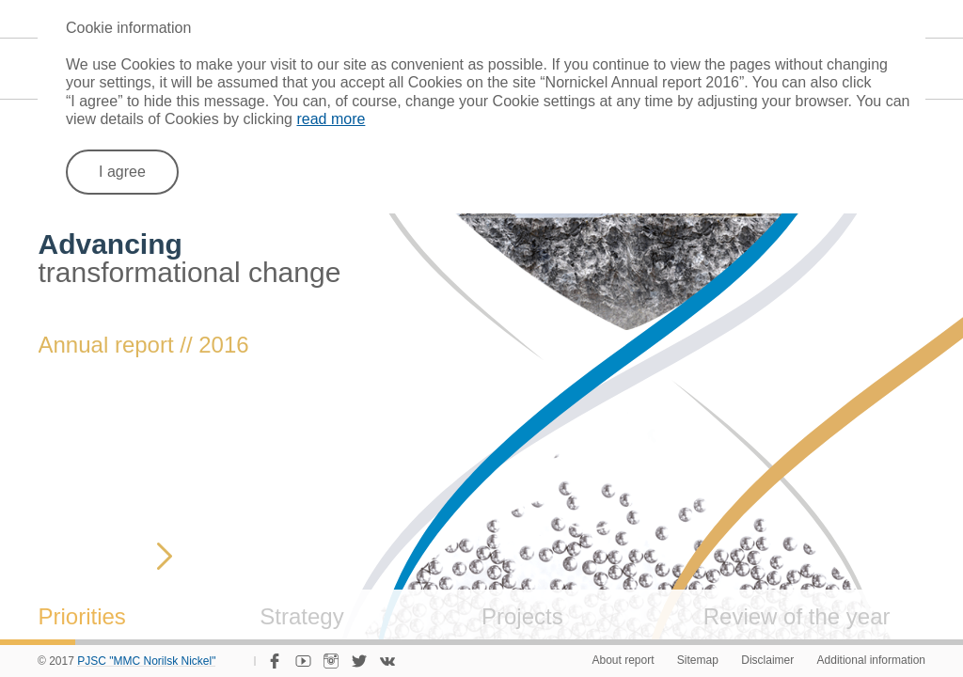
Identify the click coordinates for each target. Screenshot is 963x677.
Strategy (301, 616)
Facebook (274, 661)
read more (330, 119)
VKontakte (387, 661)
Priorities (82, 616)
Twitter (359, 661)
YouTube (303, 661)
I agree (122, 172)
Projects (522, 616)
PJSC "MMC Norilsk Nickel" (146, 662)
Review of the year (797, 616)
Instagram (331, 661)
